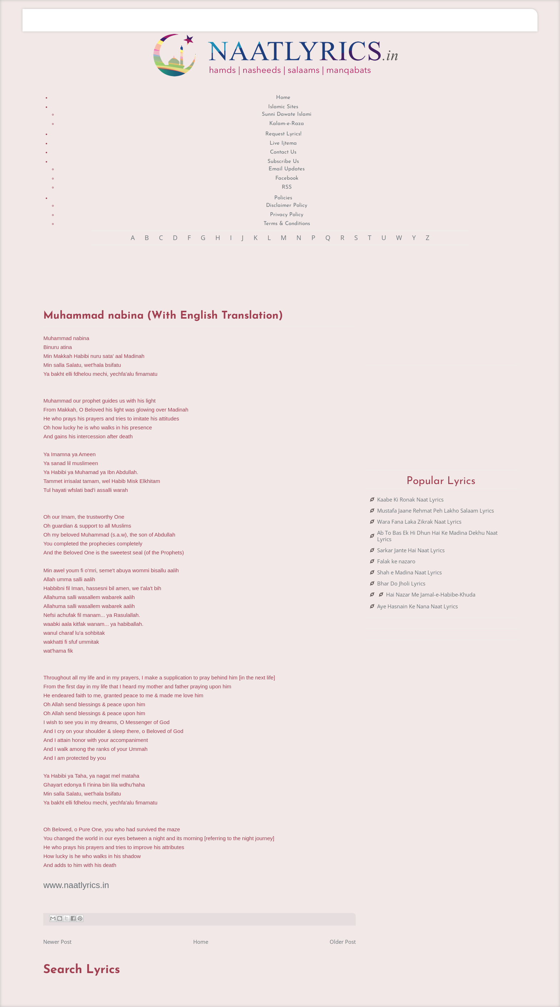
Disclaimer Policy (286, 205)
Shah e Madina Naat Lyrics (409, 572)
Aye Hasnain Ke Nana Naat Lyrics (417, 606)
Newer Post (57, 941)
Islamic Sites (283, 107)
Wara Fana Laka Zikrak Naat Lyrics (419, 521)
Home (283, 97)
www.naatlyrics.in (76, 885)
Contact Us (283, 152)
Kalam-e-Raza (286, 123)
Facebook (286, 178)
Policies (283, 198)
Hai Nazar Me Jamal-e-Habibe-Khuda (430, 594)
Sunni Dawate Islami (286, 114)
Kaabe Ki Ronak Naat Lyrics (410, 499)
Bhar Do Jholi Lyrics (401, 583)
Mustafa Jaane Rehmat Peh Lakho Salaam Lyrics (435, 510)
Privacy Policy (286, 215)
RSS (287, 187)
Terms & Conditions (287, 223)
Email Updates (287, 169)
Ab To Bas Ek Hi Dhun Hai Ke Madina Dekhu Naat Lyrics (437, 535)
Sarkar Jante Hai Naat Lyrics (411, 550)
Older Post (343, 941)
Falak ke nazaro (396, 561)
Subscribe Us (283, 161)
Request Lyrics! (283, 134)
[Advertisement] (200, 270)
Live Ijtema (283, 143)
